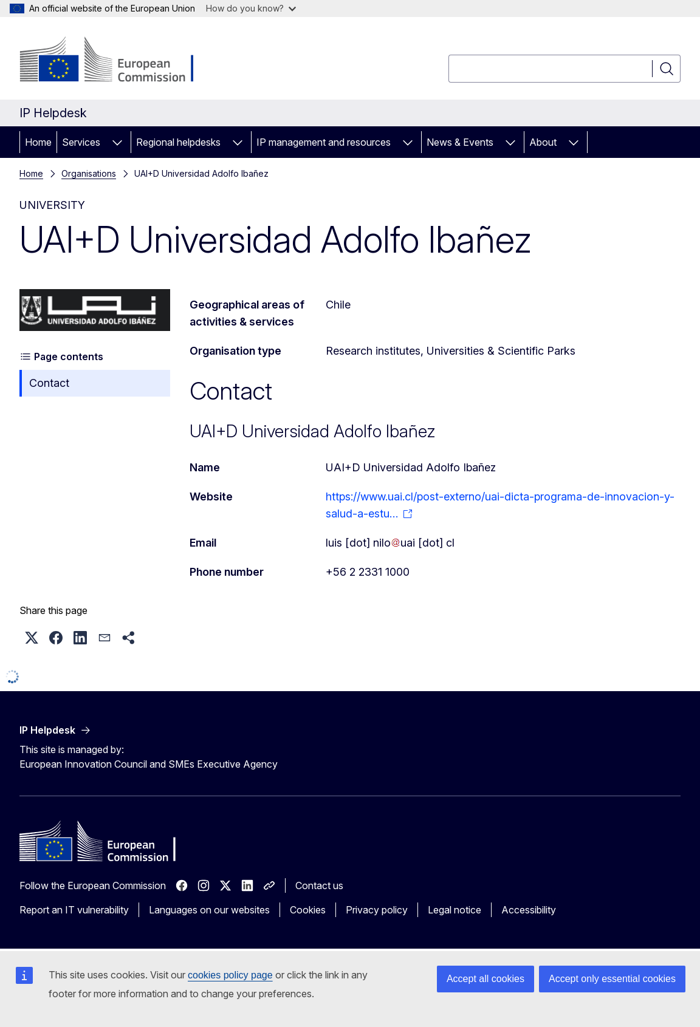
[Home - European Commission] (117, 60)
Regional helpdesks (178, 142)
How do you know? (251, 8)
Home (38, 142)
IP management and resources (323, 142)
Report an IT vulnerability (74, 910)
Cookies (308, 910)
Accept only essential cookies (612, 979)
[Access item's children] (117, 142)
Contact (49, 383)
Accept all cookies (485, 979)
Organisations (88, 173)
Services (81, 142)
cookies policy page (230, 975)
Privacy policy (377, 910)
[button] (31, 637)
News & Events (460, 142)
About (543, 142)
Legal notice (454, 910)
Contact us (319, 885)
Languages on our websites (209, 910)
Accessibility (528, 910)
